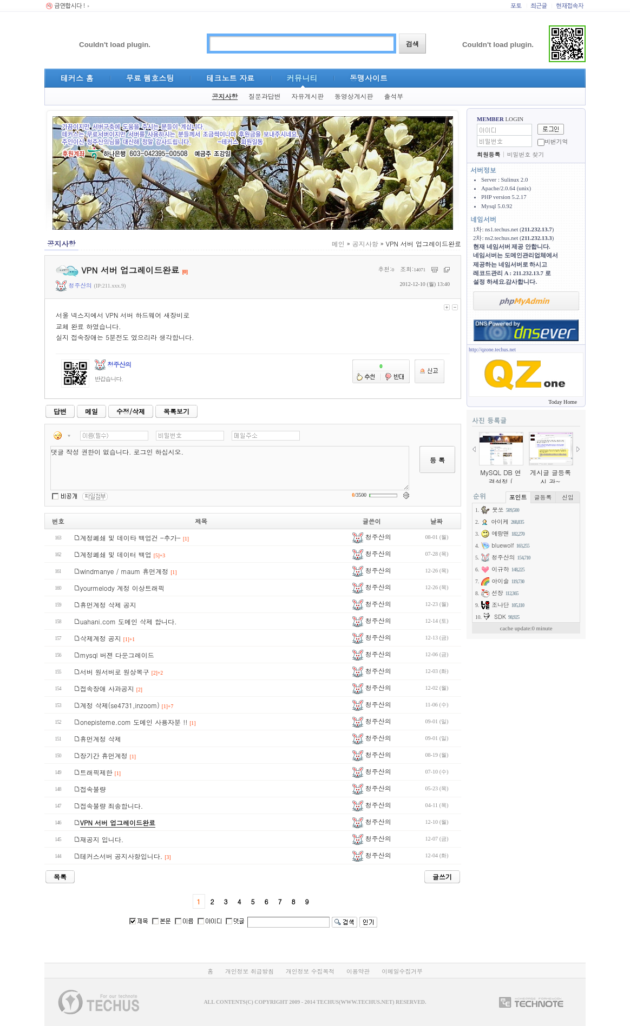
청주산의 (74, 285)
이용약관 (358, 971)
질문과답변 (264, 96)
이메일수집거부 (402, 971)
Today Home (562, 402)
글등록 (543, 497)
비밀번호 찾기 (525, 154)
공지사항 (225, 96)
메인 (338, 243)
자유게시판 (308, 96)
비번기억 (556, 141)
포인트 (518, 497)
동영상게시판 (353, 96)
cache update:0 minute (526, 628)
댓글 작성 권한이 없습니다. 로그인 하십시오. (230, 468)
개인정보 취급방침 (249, 971)
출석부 (393, 96)
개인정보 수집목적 (310, 971)
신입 (568, 497)
